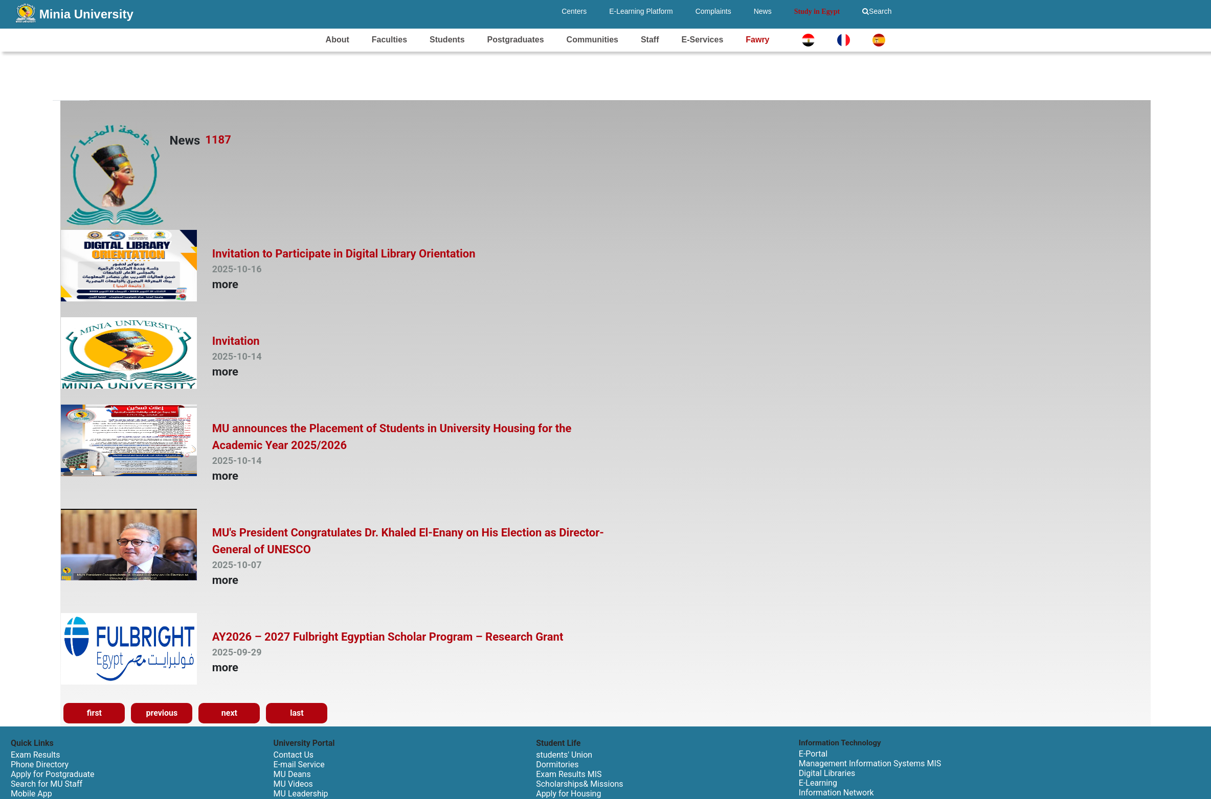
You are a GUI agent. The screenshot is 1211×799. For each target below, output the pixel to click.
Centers (574, 11)
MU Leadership (301, 793)
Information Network (836, 792)
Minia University (86, 14)
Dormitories (557, 764)
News (763, 11)
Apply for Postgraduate (53, 774)
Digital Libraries (827, 773)
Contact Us (294, 755)
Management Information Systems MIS (870, 763)
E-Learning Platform (641, 11)
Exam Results (35, 755)
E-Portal (813, 754)
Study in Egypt (817, 11)
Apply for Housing (568, 793)
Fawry (757, 39)
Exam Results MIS (568, 774)
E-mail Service (299, 764)
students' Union (564, 755)
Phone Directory (40, 764)
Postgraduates (515, 39)
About (337, 39)
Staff (650, 39)
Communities (592, 39)
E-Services (702, 39)
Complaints (713, 11)
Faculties (389, 39)
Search (876, 11)
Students (447, 39)
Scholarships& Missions (579, 784)
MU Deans (292, 774)
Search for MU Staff (46, 784)
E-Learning (818, 783)
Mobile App (31, 793)
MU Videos (293, 784)
